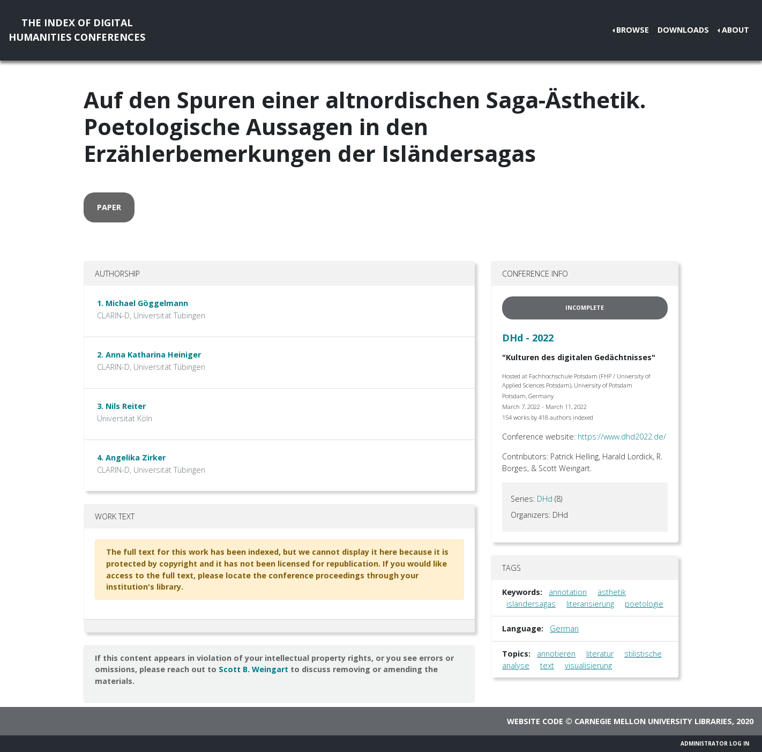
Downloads (683, 30)
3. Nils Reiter (121, 406)
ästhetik (611, 592)
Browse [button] (632, 30)
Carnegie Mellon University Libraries (653, 721)
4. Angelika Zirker (131, 457)
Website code (535, 721)
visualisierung (588, 665)
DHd (544, 499)
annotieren (556, 654)
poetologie (644, 604)
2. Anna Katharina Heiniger (149, 354)
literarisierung (590, 604)
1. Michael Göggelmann (142, 303)
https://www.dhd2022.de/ (622, 436)
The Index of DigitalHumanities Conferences (77, 29)
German (564, 628)
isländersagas (531, 604)
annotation (568, 592)
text (547, 665)
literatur (600, 654)
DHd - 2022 (528, 337)
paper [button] (109, 207)
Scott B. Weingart (253, 669)
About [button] (735, 30)
